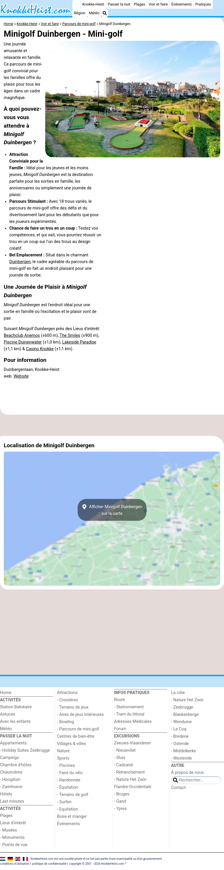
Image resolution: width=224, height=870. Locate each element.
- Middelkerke (183, 751)
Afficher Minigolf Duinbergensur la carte (112, 510)
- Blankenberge (185, 714)
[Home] (76, 4)
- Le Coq (178, 729)
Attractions (67, 692)
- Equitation (67, 809)
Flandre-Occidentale (132, 786)
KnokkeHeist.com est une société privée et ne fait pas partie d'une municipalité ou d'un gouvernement (96, 858)
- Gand (120, 801)
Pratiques (203, 4)
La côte (178, 692)
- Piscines (66, 765)
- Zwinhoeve (11, 786)
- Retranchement (129, 772)
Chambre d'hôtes (16, 764)
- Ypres (120, 808)
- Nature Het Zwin (130, 779)
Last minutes (12, 801)
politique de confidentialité (49, 863)
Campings (9, 757)
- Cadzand (123, 764)
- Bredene (180, 736)
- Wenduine (181, 721)
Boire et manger (72, 816)
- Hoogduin (10, 779)
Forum (120, 728)
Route (119, 699)
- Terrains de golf (72, 794)
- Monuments (12, 837)
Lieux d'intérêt (13, 822)
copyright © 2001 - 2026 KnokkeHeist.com (96, 863)
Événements (181, 4)
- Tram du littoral (129, 714)
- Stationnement (129, 707)
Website (21, 376)
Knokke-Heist (93, 4)
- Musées (8, 830)
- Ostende (180, 743)
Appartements (13, 743)
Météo (94, 13)
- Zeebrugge (182, 707)
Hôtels (6, 794)
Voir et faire (158, 4)
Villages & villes (71, 743)
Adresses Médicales (133, 721)
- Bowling (65, 721)
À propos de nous (187, 772)
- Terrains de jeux (73, 707)
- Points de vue (13, 844)
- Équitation (67, 787)
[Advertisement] (112, 425)
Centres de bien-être (75, 736)
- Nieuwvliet (125, 750)
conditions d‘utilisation (14, 863)
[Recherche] (105, 13)
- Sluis (119, 757)
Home (5, 692)
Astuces (7, 714)
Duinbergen (20, 261)
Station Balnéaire (16, 707)
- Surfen (64, 801)
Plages (139, 4)
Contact (178, 787)
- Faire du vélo (70, 772)
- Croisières (67, 700)
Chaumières (11, 772)
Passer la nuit (119, 4)
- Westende (181, 758)
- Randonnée (68, 780)
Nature (63, 751)
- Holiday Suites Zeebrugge (25, 750)
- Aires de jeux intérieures (80, 714)
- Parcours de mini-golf (78, 729)
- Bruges (121, 794)
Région (79, 13)
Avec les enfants (15, 721)
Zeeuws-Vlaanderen (132, 743)
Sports (63, 758)
